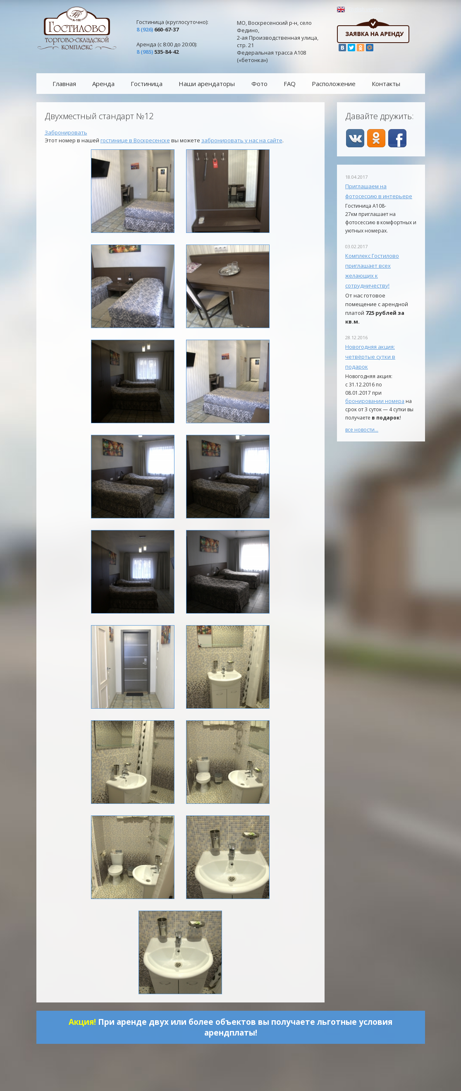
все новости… (361, 429)
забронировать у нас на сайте (241, 140)
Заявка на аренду (373, 31)
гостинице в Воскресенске (135, 140)
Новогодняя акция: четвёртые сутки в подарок (370, 356)
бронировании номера (374, 401)
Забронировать (66, 132)
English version (366, 9)
